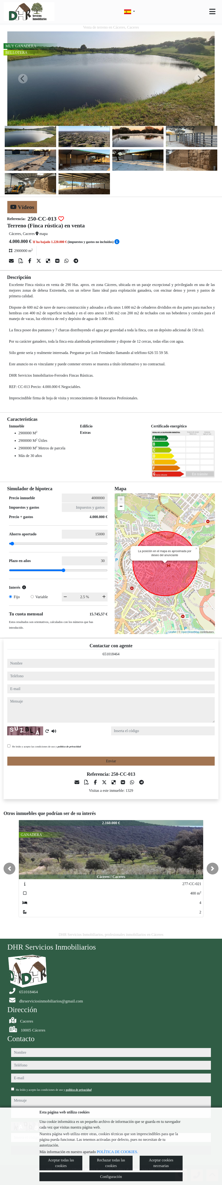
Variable (41, 597)
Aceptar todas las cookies (61, 1163)
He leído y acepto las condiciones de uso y (46, 746)
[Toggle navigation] (212, 11)
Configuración (111, 1177)
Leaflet (172, 632)
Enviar (111, 761)
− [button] (120, 506)
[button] (9, 868)
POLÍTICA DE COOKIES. (117, 1152)
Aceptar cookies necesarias (161, 1163)
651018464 (111, 654)
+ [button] (120, 499)
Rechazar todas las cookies (111, 1163)
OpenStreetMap (190, 632)
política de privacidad (69, 746)
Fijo (17, 597)
